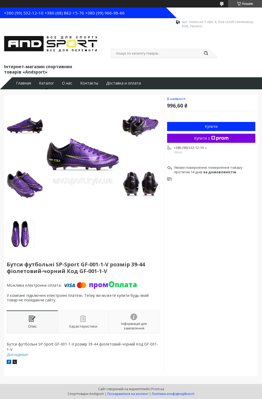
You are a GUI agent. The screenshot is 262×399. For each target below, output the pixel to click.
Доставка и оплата (123, 83)
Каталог (46, 83)
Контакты (89, 83)
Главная (23, 83)
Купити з (211, 138)
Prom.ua (157, 389)
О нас (67, 83)
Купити (211, 126)
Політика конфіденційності (173, 394)
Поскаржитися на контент (127, 394)
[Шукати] (206, 53)
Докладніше (17, 354)
